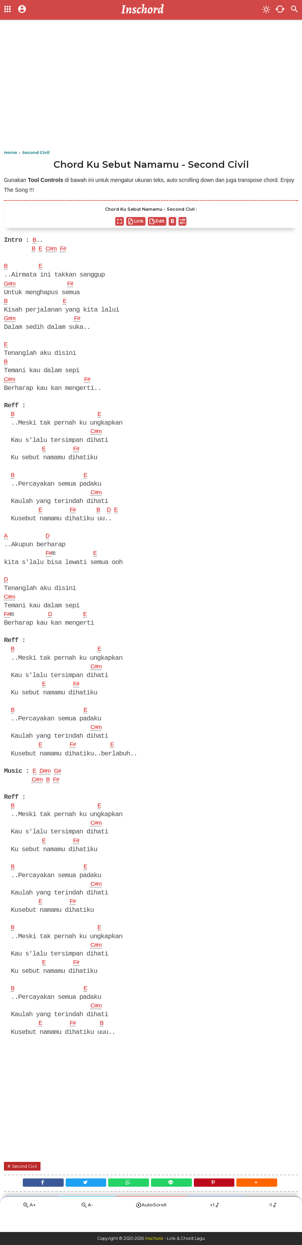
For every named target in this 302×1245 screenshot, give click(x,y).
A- (87, 1224)
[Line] (173, 1200)
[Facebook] (35, 1200)
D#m (46, 782)
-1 (273, 1223)
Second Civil (25, 1182)
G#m (10, 285)
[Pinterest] (219, 1200)
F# (66, 250)
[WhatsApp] (127, 1200)
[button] (265, 1200)
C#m (53, 250)
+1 (215, 1223)
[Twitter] (81, 1200)
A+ (29, 1224)
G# (61, 782)
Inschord (154, 1238)
